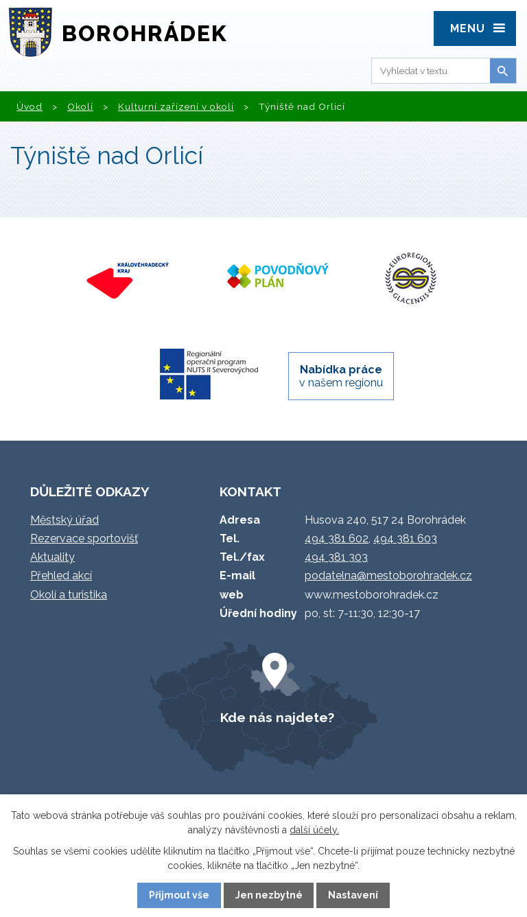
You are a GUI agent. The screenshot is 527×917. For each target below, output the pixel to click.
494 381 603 (405, 538)
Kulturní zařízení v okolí (176, 106)
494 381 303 (336, 557)
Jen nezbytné (269, 895)
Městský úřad (64, 519)
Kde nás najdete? (277, 717)
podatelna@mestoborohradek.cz (388, 575)
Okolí (80, 106)
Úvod (29, 106)
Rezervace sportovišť (84, 538)
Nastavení (353, 895)
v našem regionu (341, 376)
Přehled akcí (61, 575)
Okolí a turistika (68, 594)
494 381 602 (336, 538)
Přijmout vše (179, 895)
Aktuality (52, 557)
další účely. (314, 829)
